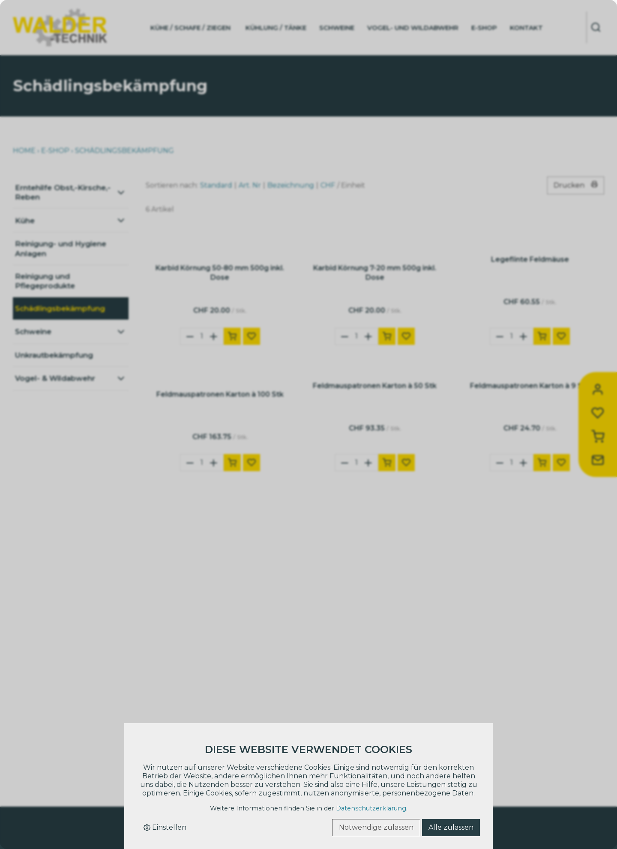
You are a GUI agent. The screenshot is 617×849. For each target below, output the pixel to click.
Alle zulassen (450, 827)
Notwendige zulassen (376, 827)
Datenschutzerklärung (371, 808)
